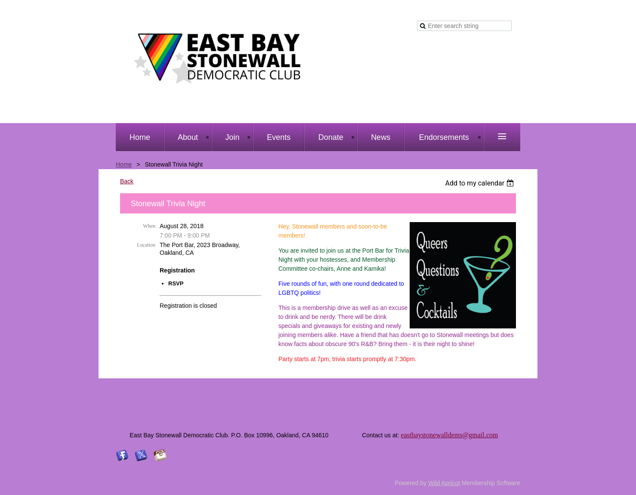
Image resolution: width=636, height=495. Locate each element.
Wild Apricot (444, 483)
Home (124, 164)
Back (126, 181)
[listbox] (480, 183)
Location (146, 245)
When (149, 226)
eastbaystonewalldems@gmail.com (449, 435)
